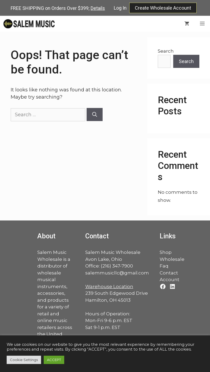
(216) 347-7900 (117, 266)
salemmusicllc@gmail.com (117, 273)
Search (166, 51)
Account (169, 279)
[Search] (95, 114)
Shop (166, 252)
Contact (169, 273)
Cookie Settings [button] (24, 360)
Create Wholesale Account (163, 8)
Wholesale (172, 259)
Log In (120, 8)
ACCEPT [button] (54, 360)
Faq (164, 266)
